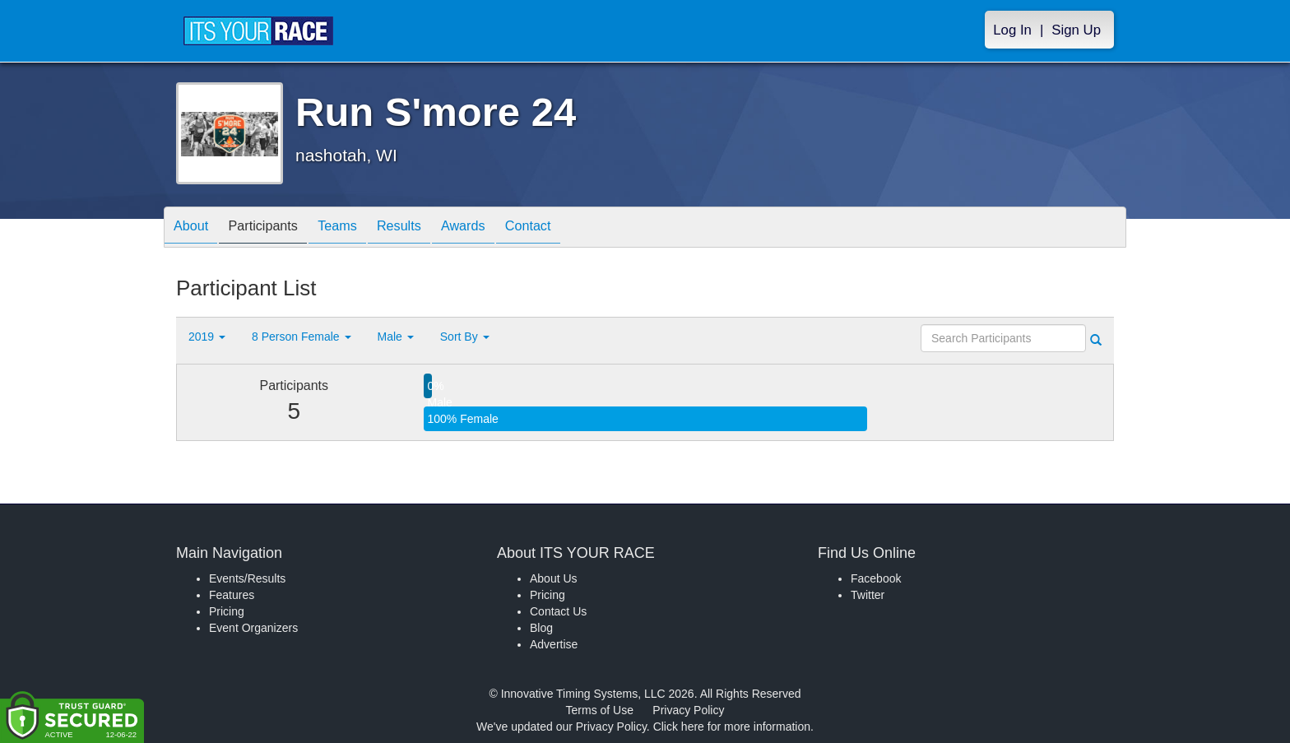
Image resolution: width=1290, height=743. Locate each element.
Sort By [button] (465, 336)
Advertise (554, 644)
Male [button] (396, 336)
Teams (358, 228)
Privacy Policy (688, 710)
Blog (541, 627)
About (195, 228)
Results (428, 228)
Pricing (226, 611)
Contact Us (558, 611)
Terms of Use (599, 710)
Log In (1012, 30)
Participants (275, 228)
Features (231, 594)
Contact (573, 228)
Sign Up (1076, 30)
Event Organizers (253, 627)
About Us (554, 578)
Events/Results (247, 578)
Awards (500, 228)
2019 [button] (206, 336)
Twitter (867, 594)
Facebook (876, 578)
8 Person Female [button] (301, 336)
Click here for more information (731, 726)
